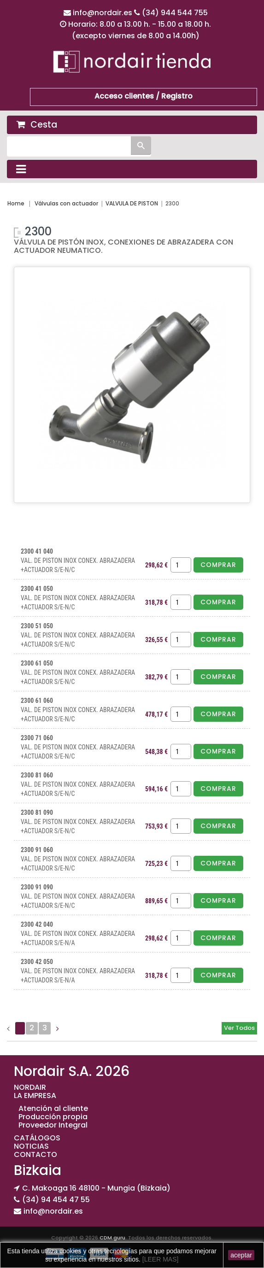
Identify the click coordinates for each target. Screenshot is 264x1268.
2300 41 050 (37, 588)
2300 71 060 (37, 738)
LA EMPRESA (35, 1095)
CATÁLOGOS (37, 1138)
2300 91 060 (37, 849)
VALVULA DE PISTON (132, 203)
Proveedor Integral (53, 1125)
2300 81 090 (37, 812)
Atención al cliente (53, 1108)
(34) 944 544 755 (175, 12)
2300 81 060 (37, 775)
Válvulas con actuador (66, 203)
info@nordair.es (103, 12)
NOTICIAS (31, 1146)
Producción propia (53, 1116)
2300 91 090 (37, 887)
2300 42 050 (37, 961)
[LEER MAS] (159, 1259)
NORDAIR (30, 1087)
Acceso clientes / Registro (143, 96)
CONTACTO (35, 1154)
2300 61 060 (37, 700)
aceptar (241, 1255)
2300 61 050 (37, 663)
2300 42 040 (37, 924)
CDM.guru (112, 1237)
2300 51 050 (37, 626)
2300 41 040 (37, 551)
